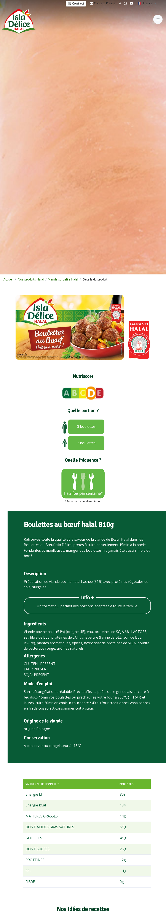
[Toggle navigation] (158, 19)
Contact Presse (102, 3)
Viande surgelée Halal (63, 279)
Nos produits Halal (31, 279)
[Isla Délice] (17, 19)
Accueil (8, 279)
